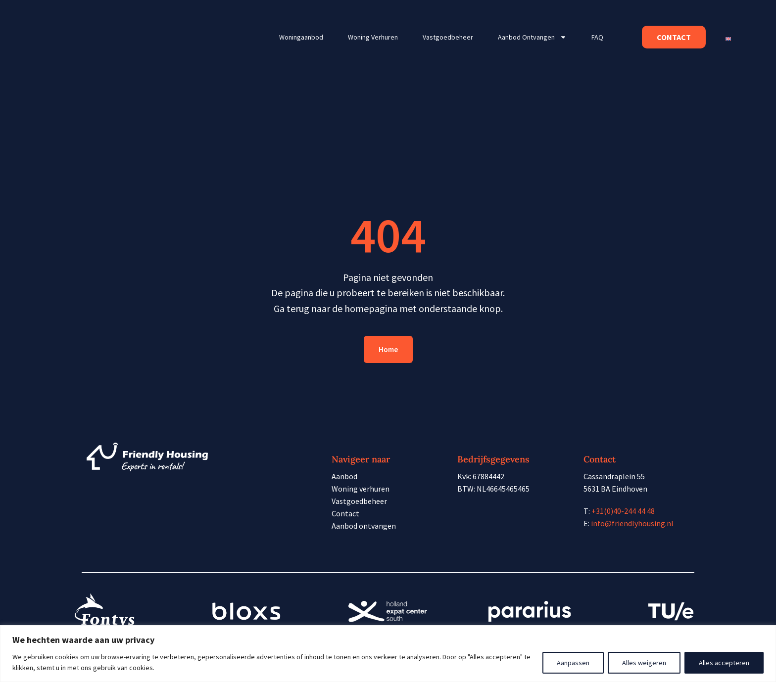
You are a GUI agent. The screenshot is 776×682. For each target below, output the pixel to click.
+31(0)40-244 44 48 (623, 511)
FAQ (597, 37)
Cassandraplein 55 (614, 476)
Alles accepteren (724, 662)
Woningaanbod (301, 37)
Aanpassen (573, 662)
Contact (345, 513)
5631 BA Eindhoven (615, 489)
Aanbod (344, 476)
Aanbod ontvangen (532, 37)
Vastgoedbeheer (448, 37)
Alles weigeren (644, 662)
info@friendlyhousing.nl (632, 523)
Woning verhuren (373, 37)
